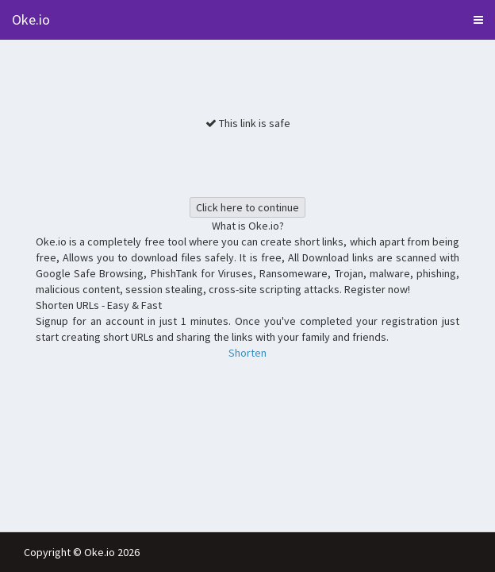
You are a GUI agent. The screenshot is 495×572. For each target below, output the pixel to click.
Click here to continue (247, 207)
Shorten (247, 353)
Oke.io (31, 19)
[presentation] (247, 162)
